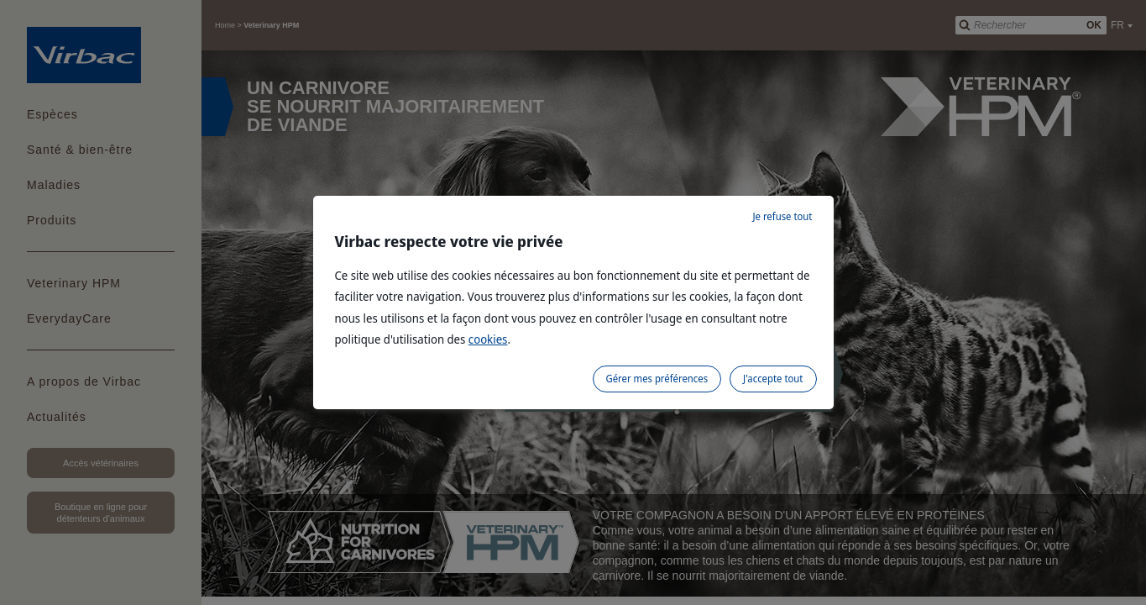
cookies (488, 339)
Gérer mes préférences (657, 378)
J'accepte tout (773, 378)
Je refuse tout (782, 216)
